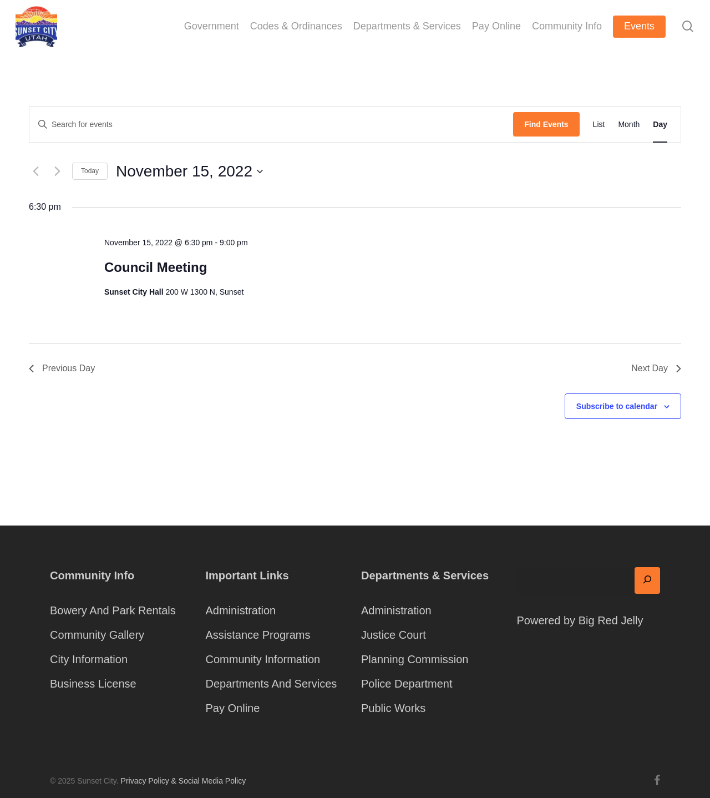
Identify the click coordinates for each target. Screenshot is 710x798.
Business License (93, 684)
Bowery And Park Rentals (113, 610)
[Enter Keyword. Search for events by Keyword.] (271, 124)
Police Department (407, 684)
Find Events (546, 124)
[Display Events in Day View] (660, 124)
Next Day (656, 368)
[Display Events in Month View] (629, 124)
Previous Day (62, 368)
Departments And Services (271, 684)
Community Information (263, 659)
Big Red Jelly (611, 620)
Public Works (393, 708)
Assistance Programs (258, 635)
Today (90, 171)
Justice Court (393, 635)
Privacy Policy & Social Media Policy (183, 780)
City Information (89, 659)
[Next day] (57, 171)
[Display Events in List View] (599, 124)
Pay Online (233, 708)
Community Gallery (97, 635)
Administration (241, 610)
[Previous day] (35, 171)
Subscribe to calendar (616, 406)
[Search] (647, 580)
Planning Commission (414, 659)
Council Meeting (155, 267)
